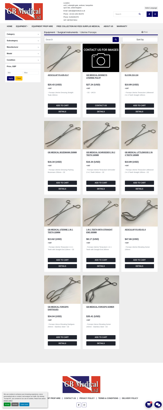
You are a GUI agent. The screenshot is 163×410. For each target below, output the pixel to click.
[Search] (126, 14)
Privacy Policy (87, 398)
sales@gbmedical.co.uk (76, 11)
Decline (15, 404)
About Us (108, 26)
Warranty (122, 26)
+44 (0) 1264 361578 (76, 14)
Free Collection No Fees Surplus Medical (78, 26)
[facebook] (149, 14)
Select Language (151, 8)
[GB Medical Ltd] (81, 385)
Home (9, 26)
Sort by (140, 39)
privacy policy (8, 401)
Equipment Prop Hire (42, 26)
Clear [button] (19, 78)
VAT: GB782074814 (70, 20)
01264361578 (74, 17)
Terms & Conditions (108, 398)
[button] (22, 26)
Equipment (21, 26)
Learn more (24, 404)
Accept (7, 404)
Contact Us (101, 105)
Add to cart (62, 105)
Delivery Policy (130, 398)
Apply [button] (10, 78)
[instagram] (155, 14)
